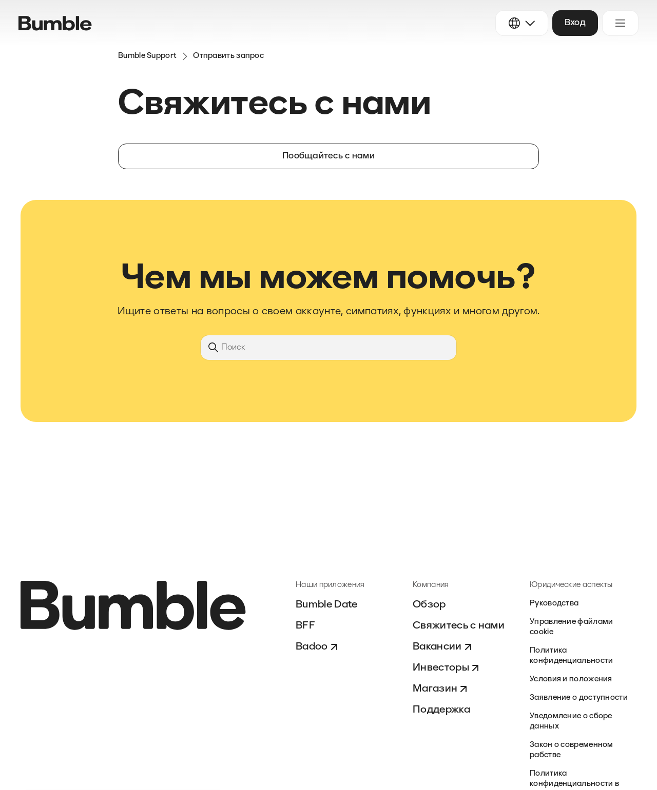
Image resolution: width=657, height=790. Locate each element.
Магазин (441, 689)
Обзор (429, 605)
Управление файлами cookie (571, 627)
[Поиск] (328, 347)
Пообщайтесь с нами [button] (328, 156)
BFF (305, 626)
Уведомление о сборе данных (571, 722)
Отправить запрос (228, 56)
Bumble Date (327, 605)
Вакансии (443, 647)
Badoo (318, 647)
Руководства (554, 603)
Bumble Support (147, 56)
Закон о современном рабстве (571, 750)
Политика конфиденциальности (571, 656)
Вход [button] (575, 22)
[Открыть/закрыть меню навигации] (620, 23)
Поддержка (441, 710)
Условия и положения (571, 679)
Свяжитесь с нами (459, 626)
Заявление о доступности (579, 698)
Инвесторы (447, 668)
